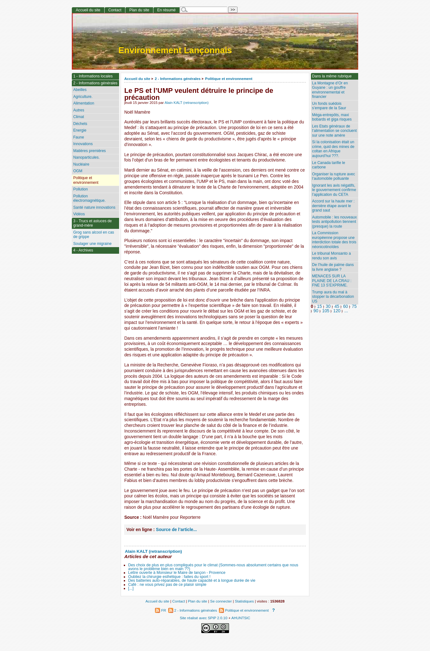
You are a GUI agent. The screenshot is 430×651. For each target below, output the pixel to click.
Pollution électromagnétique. (89, 198)
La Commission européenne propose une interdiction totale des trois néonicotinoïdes (334, 240)
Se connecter (221, 601)
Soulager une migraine (92, 243)
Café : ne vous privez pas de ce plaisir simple (167, 584)
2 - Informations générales (177, 78)
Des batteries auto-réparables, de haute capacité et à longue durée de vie (191, 580)
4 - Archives (83, 250)
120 (337, 311)
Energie (79, 130)
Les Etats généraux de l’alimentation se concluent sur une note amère (334, 131)
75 (354, 306)
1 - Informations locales (92, 76)
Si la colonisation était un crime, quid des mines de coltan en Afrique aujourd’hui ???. (333, 149)
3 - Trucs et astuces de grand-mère (92, 223)
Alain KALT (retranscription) (186, 103)
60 (345, 306)
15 (319, 306)
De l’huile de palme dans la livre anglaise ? (333, 267)
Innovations (83, 144)
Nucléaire (81, 164)
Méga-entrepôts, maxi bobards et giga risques (332, 117)
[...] (131, 588)
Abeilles (79, 90)
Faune (78, 137)
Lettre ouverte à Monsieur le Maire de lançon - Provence (177, 572)
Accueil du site (137, 78)
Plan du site (139, 10)
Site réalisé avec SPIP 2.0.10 (203, 618)
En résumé (166, 10)
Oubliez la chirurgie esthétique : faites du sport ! (169, 577)
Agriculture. (82, 96)
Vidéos (79, 214)
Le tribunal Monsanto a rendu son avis (331, 255)
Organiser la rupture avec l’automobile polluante (333, 176)
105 (326, 311)
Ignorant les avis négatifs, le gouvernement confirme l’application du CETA (334, 190)
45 (337, 306)
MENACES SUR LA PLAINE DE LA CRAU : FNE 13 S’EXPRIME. (332, 280)
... (346, 311)
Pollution (80, 189)
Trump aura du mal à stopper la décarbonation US (333, 296)
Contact (115, 10)
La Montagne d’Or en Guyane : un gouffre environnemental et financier (330, 90)
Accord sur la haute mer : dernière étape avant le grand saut (333, 205)
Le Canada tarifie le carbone (328, 165)
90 (315, 311)
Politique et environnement (228, 78)
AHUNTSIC (241, 618)
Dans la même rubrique (332, 76)
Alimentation (83, 103)
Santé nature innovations (94, 207)
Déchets (80, 124)
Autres (78, 110)
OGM (77, 171)
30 (328, 306)
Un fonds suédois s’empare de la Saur (329, 105)
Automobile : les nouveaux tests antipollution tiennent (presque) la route (334, 222)
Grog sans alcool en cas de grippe (93, 234)
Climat (78, 117)
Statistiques (244, 601)
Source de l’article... (176, 529)
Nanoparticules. (86, 157)
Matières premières (89, 151)
